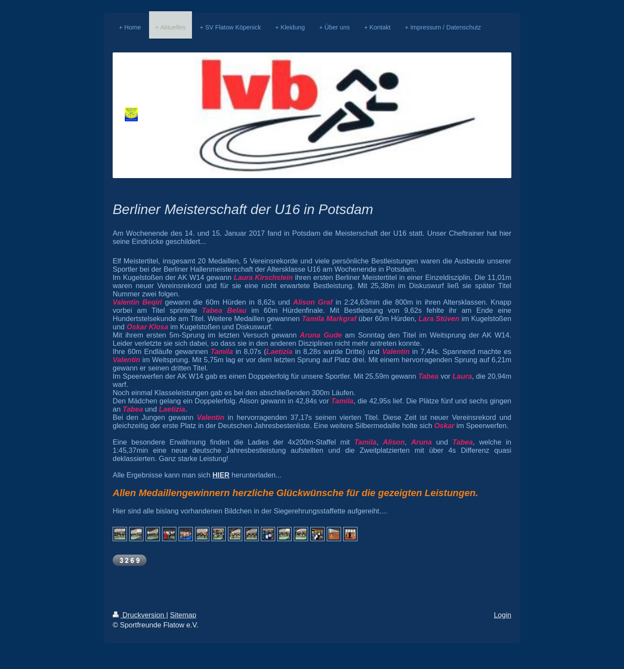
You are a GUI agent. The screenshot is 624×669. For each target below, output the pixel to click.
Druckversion (139, 615)
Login (502, 615)
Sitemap (183, 615)
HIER (220, 475)
